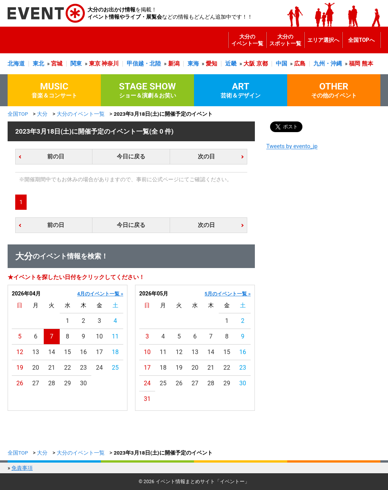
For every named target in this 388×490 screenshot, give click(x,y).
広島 (299, 63)
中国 (281, 63)
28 (51, 383)
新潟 (174, 63)
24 (99, 367)
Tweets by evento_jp (292, 146)
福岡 (354, 63)
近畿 (231, 63)
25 (115, 367)
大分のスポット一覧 (285, 40)
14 (51, 352)
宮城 (56, 63)
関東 (76, 63)
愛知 (211, 63)
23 (83, 367)
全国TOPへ (361, 40)
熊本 (367, 63)
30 (83, 383)
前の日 (55, 156)
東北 (38, 63)
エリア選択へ (323, 40)
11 (115, 336)
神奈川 (110, 63)
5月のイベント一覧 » (228, 293)
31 (147, 398)
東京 (94, 63)
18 (115, 352)
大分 (42, 114)
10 (99, 336)
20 (35, 367)
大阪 (249, 63)
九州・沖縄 (327, 63)
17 (99, 352)
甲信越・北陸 (144, 63)
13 (35, 352)
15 (67, 352)
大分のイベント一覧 (247, 40)
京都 (262, 63)
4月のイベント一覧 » (100, 293)
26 (19, 383)
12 (19, 352)
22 (67, 367)
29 (67, 383)
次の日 (206, 156)
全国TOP (18, 114)
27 (35, 383)
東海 (193, 63)
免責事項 (22, 468)
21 (51, 367)
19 (19, 367)
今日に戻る (131, 156)
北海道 (16, 63)
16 (83, 352)
